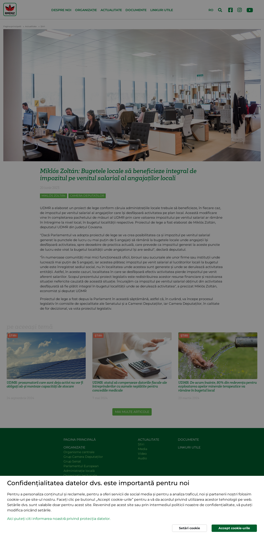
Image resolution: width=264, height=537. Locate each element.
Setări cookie (189, 528)
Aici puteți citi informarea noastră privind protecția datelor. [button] (58, 519)
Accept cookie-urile (234, 528)
